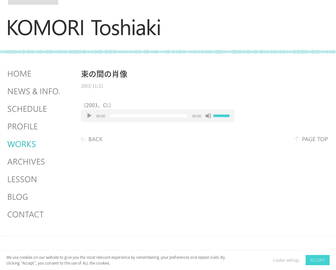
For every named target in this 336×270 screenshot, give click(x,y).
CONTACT (34, 214)
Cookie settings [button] (286, 260)
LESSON (34, 179)
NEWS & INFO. (34, 91)
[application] (158, 115)
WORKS (34, 144)
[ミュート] (208, 116)
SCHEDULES (34, 109)
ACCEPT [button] (317, 260)
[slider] (148, 115)
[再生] (89, 116)
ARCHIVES (34, 162)
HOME (34, 74)
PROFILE (34, 126)
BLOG (34, 197)
